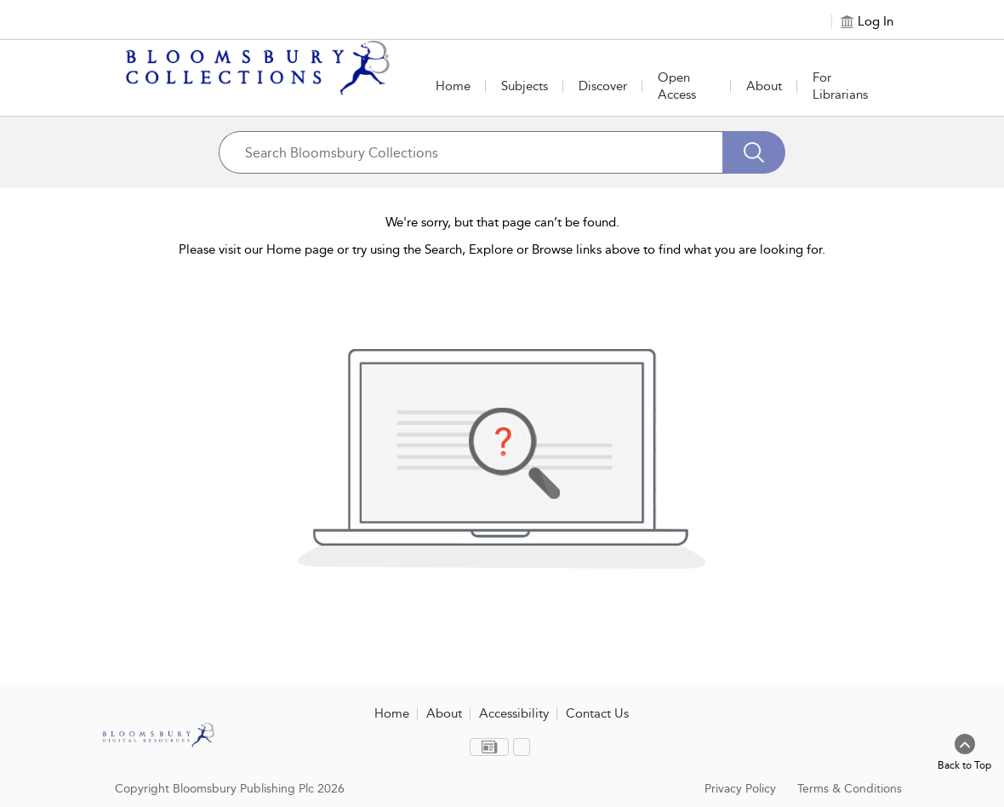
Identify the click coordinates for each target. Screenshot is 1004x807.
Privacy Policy (740, 788)
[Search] (753, 152)
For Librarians (840, 86)
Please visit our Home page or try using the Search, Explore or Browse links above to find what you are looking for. (502, 249)
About (764, 86)
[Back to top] (964, 753)
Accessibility (514, 713)
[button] (524, 86)
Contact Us (597, 713)
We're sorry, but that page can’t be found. (502, 222)
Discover (603, 86)
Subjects (524, 86)
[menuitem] (489, 747)
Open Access (677, 86)
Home (453, 86)
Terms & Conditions (849, 788)
